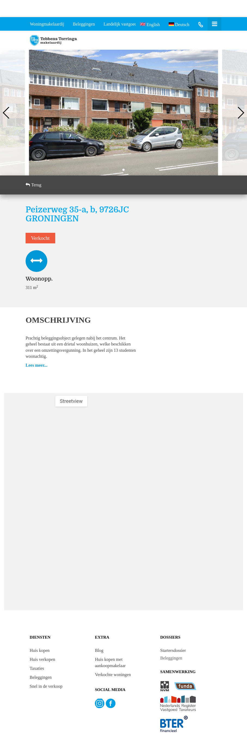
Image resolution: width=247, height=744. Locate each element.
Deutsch (179, 24)
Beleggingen (41, 677)
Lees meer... (36, 365)
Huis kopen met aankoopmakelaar (110, 662)
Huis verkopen (42, 659)
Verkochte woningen (113, 674)
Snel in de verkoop (46, 686)
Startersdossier (173, 650)
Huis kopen (40, 650)
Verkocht (40, 238)
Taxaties (37, 668)
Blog (99, 650)
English (150, 24)
